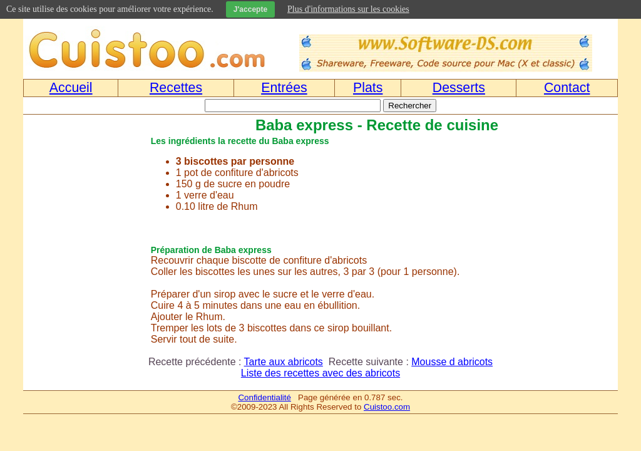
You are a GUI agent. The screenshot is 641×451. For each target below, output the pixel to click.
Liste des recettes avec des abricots (320, 373)
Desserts (459, 87)
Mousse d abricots (452, 361)
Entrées (284, 87)
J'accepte (250, 9)
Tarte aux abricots (283, 361)
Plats (367, 87)
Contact (567, 87)
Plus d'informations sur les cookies (348, 9)
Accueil (71, 87)
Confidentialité (264, 397)
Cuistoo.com (387, 407)
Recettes (176, 87)
